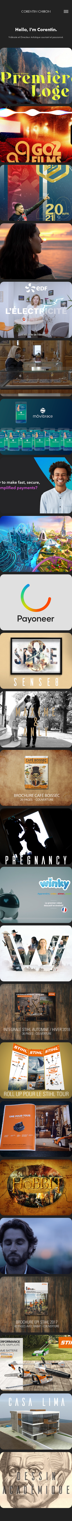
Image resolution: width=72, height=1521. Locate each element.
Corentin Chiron (36, 11)
